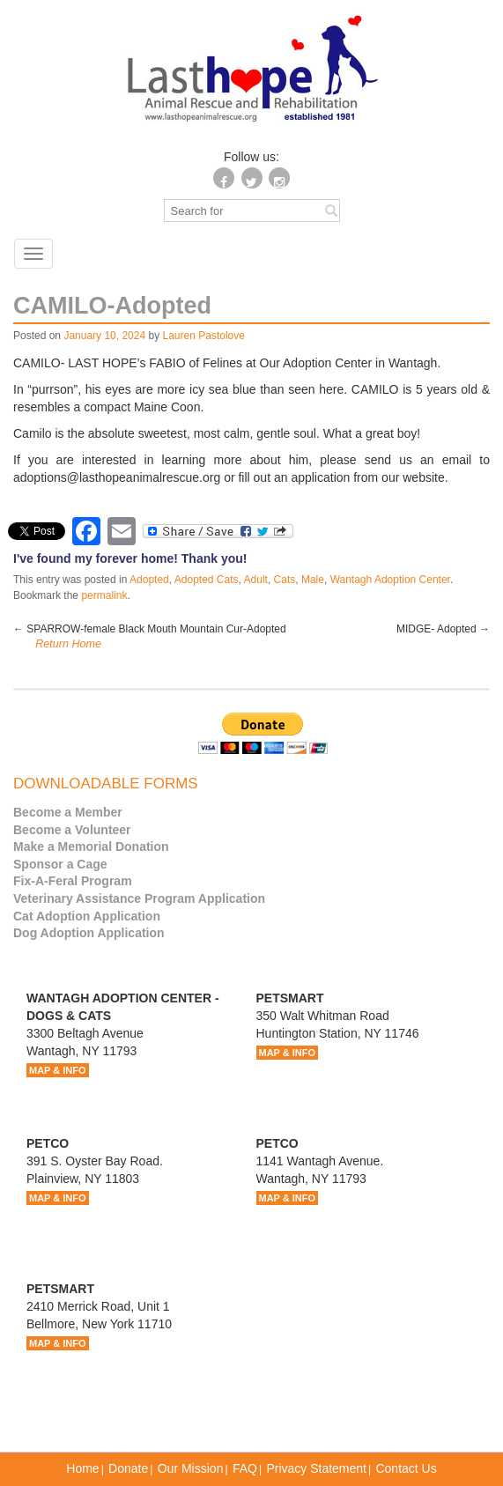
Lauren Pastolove (204, 335)
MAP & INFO (57, 1070)
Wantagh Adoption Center (390, 579)
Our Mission (191, 1468)
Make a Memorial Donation (91, 846)
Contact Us (405, 1468)
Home (82, 1468)
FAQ (245, 1468)
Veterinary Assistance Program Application (139, 898)
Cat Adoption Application (86, 916)
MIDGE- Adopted (443, 629)
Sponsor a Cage (60, 864)
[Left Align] (331, 209)
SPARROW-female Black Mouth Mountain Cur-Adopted (149, 629)
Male (312, 579)
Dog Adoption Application (89, 933)
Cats (285, 579)
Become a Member (67, 812)
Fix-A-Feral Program (72, 881)
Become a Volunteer (72, 830)
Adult (256, 579)
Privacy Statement (316, 1468)
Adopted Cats (206, 579)
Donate (128, 1468)
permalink (104, 595)
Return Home (68, 644)
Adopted (149, 579)
